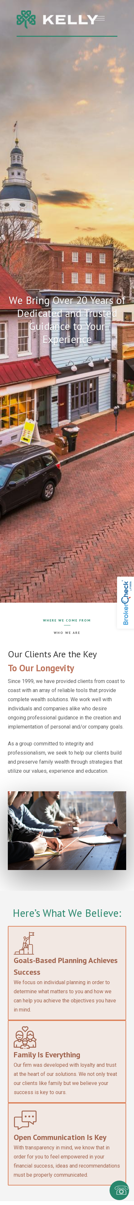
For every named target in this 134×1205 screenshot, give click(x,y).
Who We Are (67, 632)
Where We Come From (67, 620)
